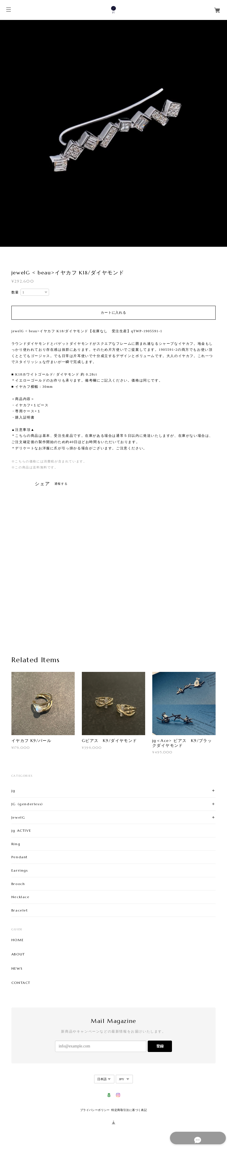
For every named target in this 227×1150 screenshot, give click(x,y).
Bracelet (19, 910)
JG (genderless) (27, 804)
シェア (42, 484)
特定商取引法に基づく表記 (129, 1110)
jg (13, 790)
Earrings (19, 870)
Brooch (18, 884)
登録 (160, 1046)
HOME (17, 940)
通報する (61, 483)
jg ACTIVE (21, 830)
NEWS (17, 968)
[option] (113, 133)
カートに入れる (113, 313)
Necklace (20, 897)
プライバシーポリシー (95, 1110)
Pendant (19, 857)
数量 (15, 292)
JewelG (18, 817)
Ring (15, 844)
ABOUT (18, 954)
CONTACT (21, 983)
